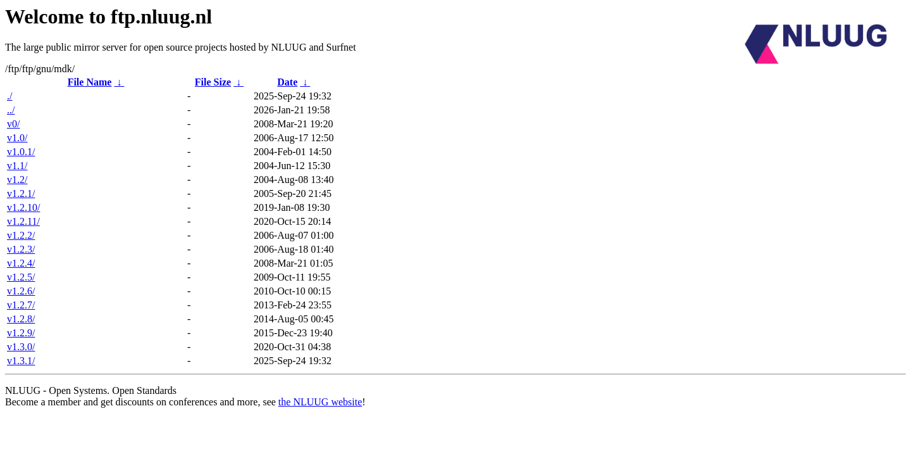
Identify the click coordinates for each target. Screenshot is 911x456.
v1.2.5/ (21, 277)
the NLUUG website (320, 401)
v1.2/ (17, 179)
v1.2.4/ (21, 263)
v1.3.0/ (21, 346)
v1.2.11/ (23, 221)
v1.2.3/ (21, 249)
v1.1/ (17, 165)
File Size (213, 82)
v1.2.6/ (21, 291)
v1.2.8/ (21, 319)
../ (11, 109)
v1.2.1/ (21, 193)
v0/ (13, 123)
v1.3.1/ (21, 360)
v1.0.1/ (21, 151)
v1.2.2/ (21, 235)
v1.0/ (17, 137)
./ (9, 96)
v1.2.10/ (23, 207)
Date (287, 82)
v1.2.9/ (21, 332)
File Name (90, 82)
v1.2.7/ (21, 305)
